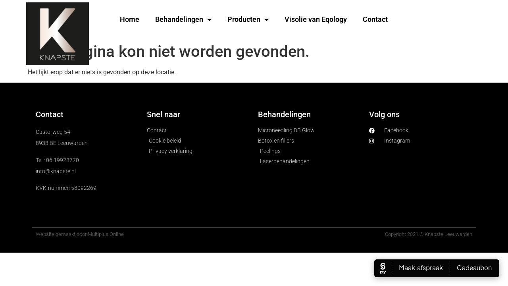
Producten (248, 19)
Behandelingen (183, 19)
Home (129, 19)
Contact (375, 19)
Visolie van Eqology (316, 19)
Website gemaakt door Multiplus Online (80, 234)
